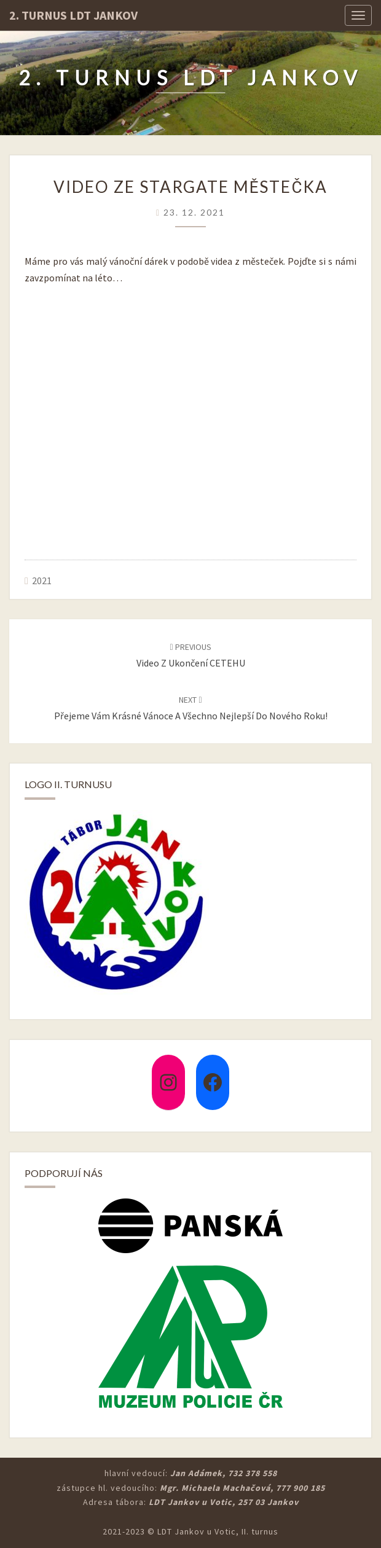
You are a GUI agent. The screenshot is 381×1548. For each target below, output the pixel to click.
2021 (42, 580)
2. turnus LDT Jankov (73, 15)
